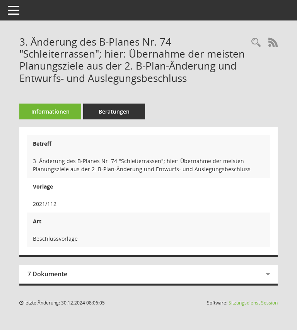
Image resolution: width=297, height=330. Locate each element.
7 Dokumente (47, 274)
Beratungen (114, 111)
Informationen (50, 111)
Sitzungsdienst (253, 302)
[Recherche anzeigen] (256, 42)
